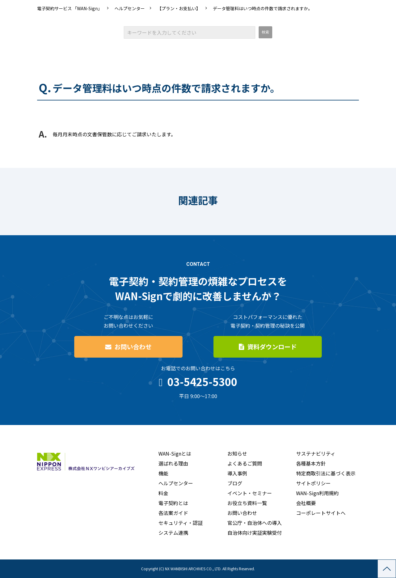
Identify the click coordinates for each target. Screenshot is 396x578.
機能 (163, 473)
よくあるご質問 (244, 463)
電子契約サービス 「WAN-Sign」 (69, 8)
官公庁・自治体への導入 (254, 522)
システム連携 (173, 532)
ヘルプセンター (129, 8)
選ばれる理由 (173, 463)
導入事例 (237, 473)
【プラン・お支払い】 (178, 8)
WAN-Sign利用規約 (317, 493)
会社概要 (306, 503)
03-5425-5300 (202, 381)
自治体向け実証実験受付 (254, 532)
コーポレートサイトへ (321, 512)
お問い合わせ (133, 346)
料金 (163, 493)
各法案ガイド (173, 512)
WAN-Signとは (174, 453)
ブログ (234, 483)
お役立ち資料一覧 (247, 503)
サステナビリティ (315, 453)
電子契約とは (173, 503)
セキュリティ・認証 (180, 522)
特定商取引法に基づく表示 (325, 473)
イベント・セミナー (249, 493)
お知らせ (237, 453)
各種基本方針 (311, 463)
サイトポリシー (313, 483)
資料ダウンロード (272, 346)
